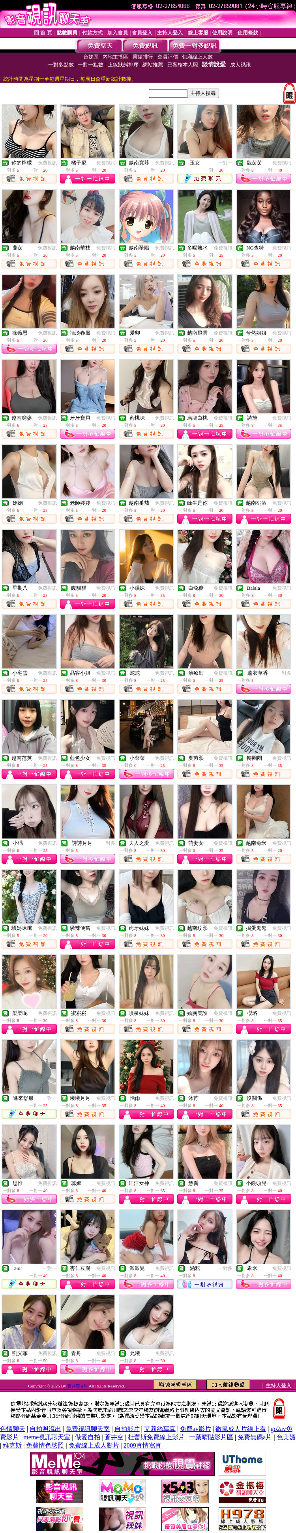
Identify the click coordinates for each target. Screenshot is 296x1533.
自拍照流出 (45, 1428)
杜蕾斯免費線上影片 (156, 1437)
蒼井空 (114, 1437)
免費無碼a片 (255, 1437)
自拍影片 (127, 1428)
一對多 (284, 673)
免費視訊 (47, 163)
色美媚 (286, 1437)
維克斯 (12, 1445)
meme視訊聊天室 (46, 1437)
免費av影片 (195, 1428)
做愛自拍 (87, 1437)
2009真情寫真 (142, 1445)
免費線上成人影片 (94, 1445)
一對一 (225, 163)
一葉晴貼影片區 (211, 1437)
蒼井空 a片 (77, 1385)
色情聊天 (12, 1428)
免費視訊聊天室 (88, 1428)
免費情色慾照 (45, 1445)
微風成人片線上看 (240, 1428)
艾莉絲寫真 (160, 1428)
